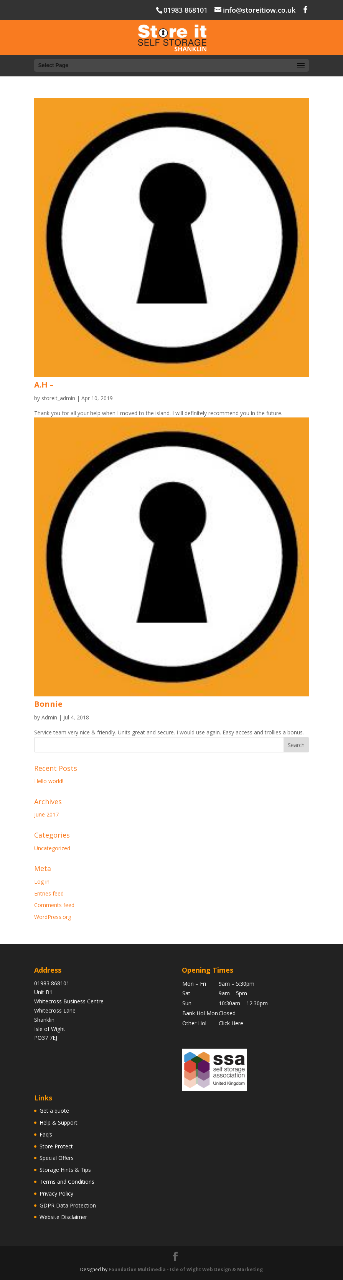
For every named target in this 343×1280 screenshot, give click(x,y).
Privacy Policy (56, 1193)
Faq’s (46, 1134)
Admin (49, 717)
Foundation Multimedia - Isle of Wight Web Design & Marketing (186, 1269)
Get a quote (54, 1110)
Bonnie (48, 704)
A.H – (43, 384)
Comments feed (54, 905)
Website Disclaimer (63, 1217)
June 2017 (46, 814)
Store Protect (56, 1146)
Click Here (231, 1023)
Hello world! (48, 781)
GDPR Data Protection (68, 1205)
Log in (41, 881)
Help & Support (59, 1122)
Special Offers (57, 1157)
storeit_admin (58, 398)
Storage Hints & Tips (65, 1169)
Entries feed (49, 893)
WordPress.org (52, 916)
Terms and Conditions (67, 1181)
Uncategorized (52, 848)
